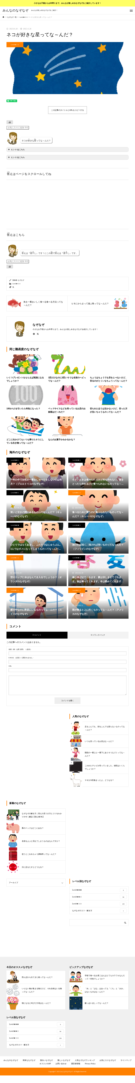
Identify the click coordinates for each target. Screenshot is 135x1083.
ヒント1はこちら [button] (16, 149)
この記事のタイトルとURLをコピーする (67, 110)
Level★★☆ (15, 460)
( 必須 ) (20, 649)
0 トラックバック (98, 635)
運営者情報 (75, 1071)
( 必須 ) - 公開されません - (21, 657)
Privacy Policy (90, 1071)
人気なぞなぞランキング (85, 1068)
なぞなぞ (21, 280)
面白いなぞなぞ (46, 1068)
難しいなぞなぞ (64, 1068)
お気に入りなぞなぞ (108, 1068)
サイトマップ (126, 1068)
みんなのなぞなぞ (11, 1068)
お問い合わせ (61, 1071)
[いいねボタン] (9, 122)
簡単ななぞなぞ (29, 1068)
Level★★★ (15, 525)
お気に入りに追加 (18, 127)
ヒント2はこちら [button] (16, 157)
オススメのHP (45, 1071)
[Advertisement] (37, 202)
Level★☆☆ (15, 45)
